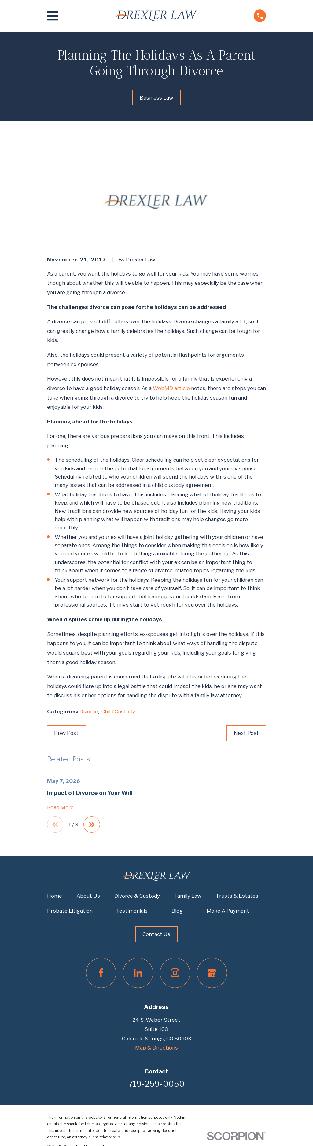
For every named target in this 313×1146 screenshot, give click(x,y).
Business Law (156, 98)
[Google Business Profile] (212, 973)
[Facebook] (101, 973)
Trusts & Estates (237, 896)
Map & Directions (156, 1048)
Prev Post (66, 733)
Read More (60, 807)
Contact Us (156, 934)
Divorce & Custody (137, 896)
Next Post (246, 733)
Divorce (88, 711)
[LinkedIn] (138, 973)
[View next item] (92, 824)
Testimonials (132, 911)
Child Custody (118, 711)
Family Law (188, 896)
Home (54, 896)
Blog (177, 911)
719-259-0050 (156, 1084)
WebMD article (171, 388)
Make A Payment (228, 911)
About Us (88, 896)
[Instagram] (175, 973)
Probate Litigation (70, 911)
